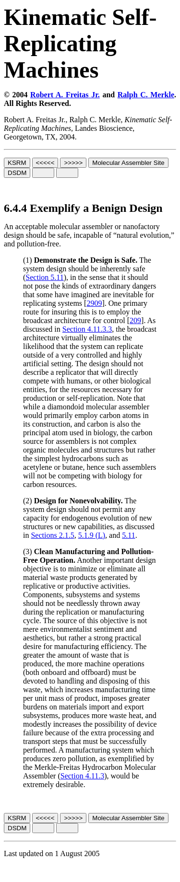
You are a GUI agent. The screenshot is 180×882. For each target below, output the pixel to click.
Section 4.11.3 (82, 776)
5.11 (128, 535)
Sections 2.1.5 (52, 535)
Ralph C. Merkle (146, 95)
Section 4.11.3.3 (87, 329)
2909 (94, 303)
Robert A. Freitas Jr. (65, 95)
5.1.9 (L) (91, 535)
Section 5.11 (44, 277)
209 (135, 320)
